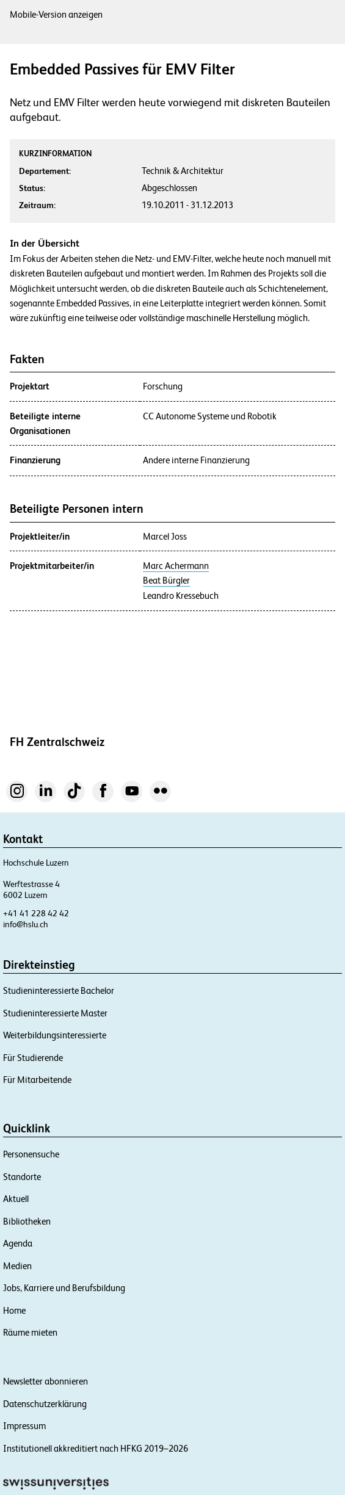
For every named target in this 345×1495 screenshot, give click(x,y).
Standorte (22, 1176)
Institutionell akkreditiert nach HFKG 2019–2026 (95, 1448)
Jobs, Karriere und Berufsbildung (64, 1288)
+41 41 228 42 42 (36, 913)
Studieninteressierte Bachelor (58, 990)
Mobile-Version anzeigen (56, 14)
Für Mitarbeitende (37, 1079)
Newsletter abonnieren (45, 1381)
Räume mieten (30, 1332)
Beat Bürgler (166, 580)
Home (14, 1310)
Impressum (24, 1426)
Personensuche (31, 1154)
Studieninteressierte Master (55, 1013)
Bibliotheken (27, 1221)
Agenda (17, 1243)
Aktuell (16, 1198)
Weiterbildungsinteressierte (54, 1035)
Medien (17, 1266)
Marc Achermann (176, 566)
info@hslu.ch (25, 924)
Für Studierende (33, 1057)
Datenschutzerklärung (45, 1404)
